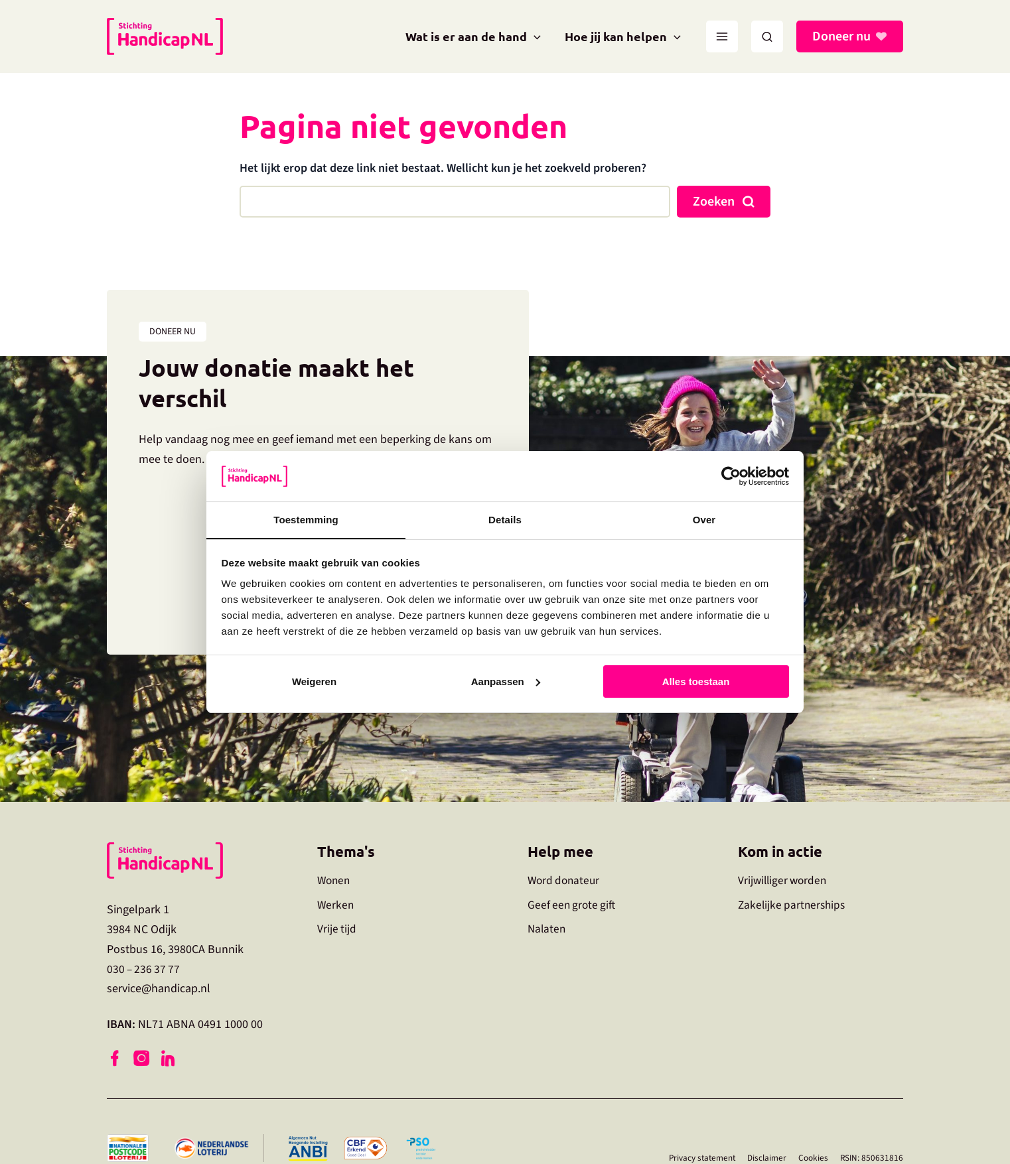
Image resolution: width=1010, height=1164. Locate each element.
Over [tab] (704, 519)
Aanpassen (505, 681)
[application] (534, 36)
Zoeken (714, 201)
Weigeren (314, 681)
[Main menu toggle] (722, 36)
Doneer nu (841, 36)
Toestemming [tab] (305, 519)
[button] (767, 36)
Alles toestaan (696, 681)
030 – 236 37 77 (145, 969)
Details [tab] (505, 519)
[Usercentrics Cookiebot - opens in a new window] (731, 475)
